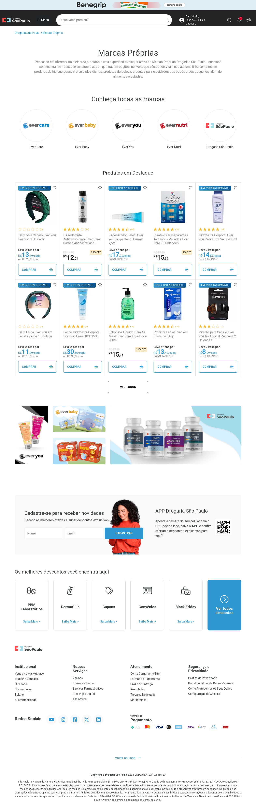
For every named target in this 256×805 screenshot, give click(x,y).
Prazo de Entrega (141, 684)
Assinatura (80, 699)
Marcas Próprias (53, 32)
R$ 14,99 (68, 252)
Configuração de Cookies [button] (204, 693)
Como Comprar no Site (145, 673)
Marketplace (138, 700)
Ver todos (128, 387)
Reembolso (137, 689)
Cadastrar (123, 533)
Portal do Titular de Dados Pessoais (210, 683)
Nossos (99, 668)
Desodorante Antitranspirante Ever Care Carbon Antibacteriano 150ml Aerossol (81, 239)
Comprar (37, 270)
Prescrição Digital (84, 693)
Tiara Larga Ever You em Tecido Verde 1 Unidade (35, 334)
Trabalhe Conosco (26, 678)
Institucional (25, 666)
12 (70, 257)
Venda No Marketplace (29, 673)
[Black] (128, 5)
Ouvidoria (21, 684)
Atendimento (141, 666)
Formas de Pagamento (145, 678)
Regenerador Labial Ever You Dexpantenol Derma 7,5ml (126, 239)
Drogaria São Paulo (27, 32)
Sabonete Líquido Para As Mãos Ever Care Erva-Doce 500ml (128, 336)
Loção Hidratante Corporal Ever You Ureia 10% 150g (81, 334)
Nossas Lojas (23, 689)
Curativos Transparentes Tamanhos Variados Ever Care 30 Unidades (171, 239)
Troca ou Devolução (143, 694)
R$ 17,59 (159, 252)
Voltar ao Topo (128, 758)
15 (161, 257)
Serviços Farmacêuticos (88, 688)
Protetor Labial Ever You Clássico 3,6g (171, 334)
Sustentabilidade (26, 700)
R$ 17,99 (114, 349)
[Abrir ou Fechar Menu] (43, 20)
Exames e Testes (84, 683)
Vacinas (78, 678)
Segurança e (214, 668)
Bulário (19, 694)
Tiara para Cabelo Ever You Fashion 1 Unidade (37, 237)
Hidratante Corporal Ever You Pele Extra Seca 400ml (218, 237)
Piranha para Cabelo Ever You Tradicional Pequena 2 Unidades (217, 336)
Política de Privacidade (202, 678)
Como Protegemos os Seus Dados (210, 688)
